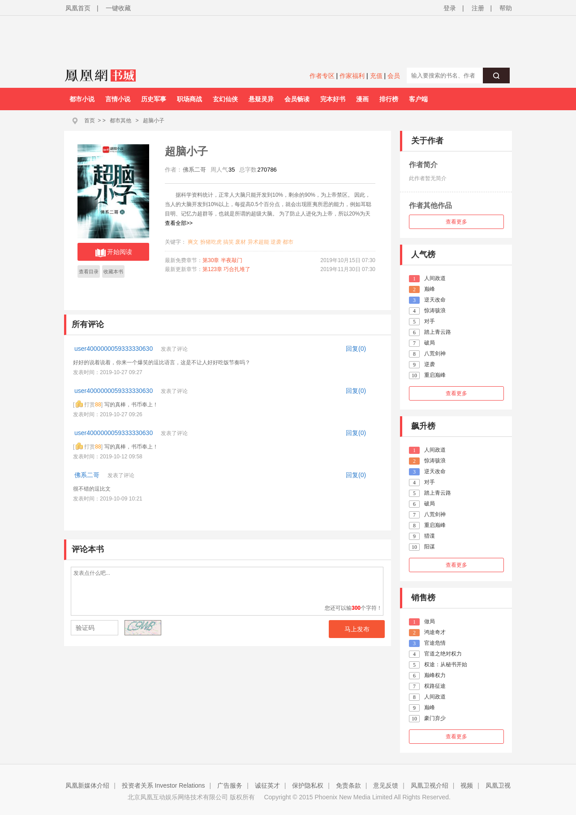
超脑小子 (153, 120)
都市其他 (120, 120)
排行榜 (388, 99)
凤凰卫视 (498, 785)
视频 (466, 785)
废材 (240, 242)
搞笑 (228, 242)
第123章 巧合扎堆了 (226, 269)
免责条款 (348, 785)
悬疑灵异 (261, 99)
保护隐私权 (307, 785)
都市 (288, 242)
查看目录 (89, 271)
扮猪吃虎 (211, 242)
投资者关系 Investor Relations (163, 785)
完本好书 (332, 99)
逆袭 (276, 242)
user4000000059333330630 (114, 348)
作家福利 (352, 75)
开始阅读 (113, 252)
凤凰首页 (77, 8)
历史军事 (153, 99)
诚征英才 (267, 785)
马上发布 (357, 629)
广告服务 (229, 785)
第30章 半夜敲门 (222, 260)
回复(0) (356, 348)
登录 (449, 8)
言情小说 (117, 99)
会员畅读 (296, 99)
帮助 (505, 8)
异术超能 (258, 242)
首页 (89, 120)
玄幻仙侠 (225, 99)
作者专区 (322, 75)
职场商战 (189, 99)
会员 (393, 75)
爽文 (193, 242)
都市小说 (82, 99)
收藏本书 (113, 271)
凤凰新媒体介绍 (87, 785)
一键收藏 (118, 8)
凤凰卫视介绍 (429, 785)
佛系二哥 (87, 475)
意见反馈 (385, 785)
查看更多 (456, 222)
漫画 (362, 99)
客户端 (418, 99)
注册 (478, 8)
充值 (376, 75)
